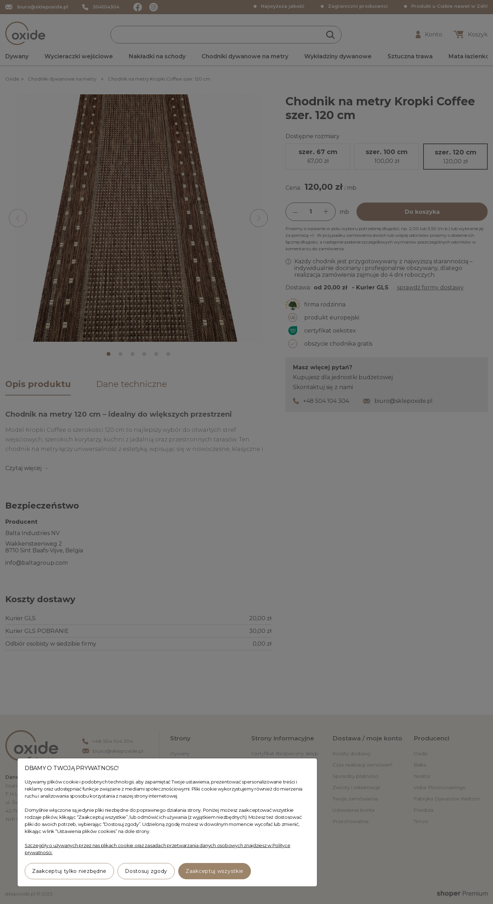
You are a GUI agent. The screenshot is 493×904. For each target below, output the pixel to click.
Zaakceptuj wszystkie (215, 871)
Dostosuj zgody (146, 871)
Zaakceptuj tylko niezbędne (69, 871)
